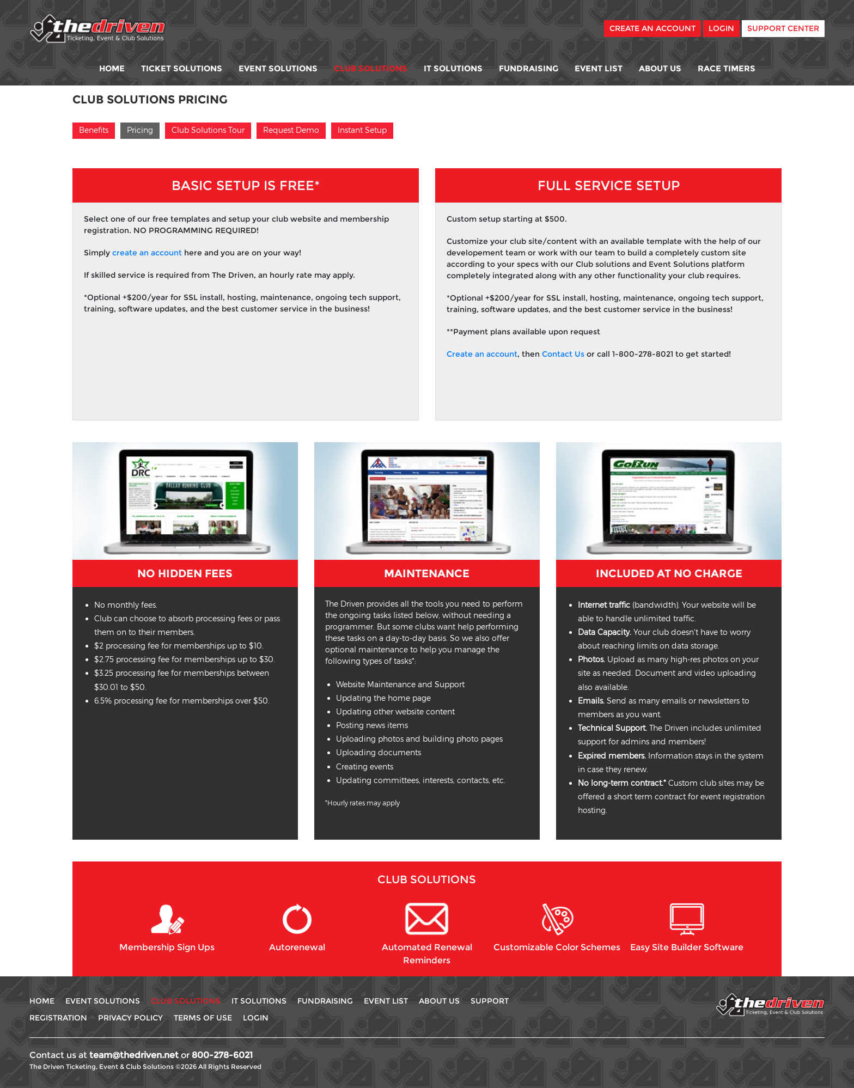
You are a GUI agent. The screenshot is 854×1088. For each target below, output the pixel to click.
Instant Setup (362, 130)
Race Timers (726, 68)
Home (112, 68)
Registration (58, 1018)
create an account (147, 253)
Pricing (140, 130)
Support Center (783, 28)
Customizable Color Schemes (556, 927)
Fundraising (528, 68)
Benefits (93, 130)
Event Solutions (278, 68)
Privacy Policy (130, 1018)
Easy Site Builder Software (686, 927)
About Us (660, 68)
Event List (599, 68)
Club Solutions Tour (208, 130)
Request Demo (291, 130)
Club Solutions (370, 68)
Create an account (482, 354)
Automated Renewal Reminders (427, 934)
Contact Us (563, 354)
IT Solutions (453, 68)
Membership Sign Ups (167, 927)
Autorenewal (297, 927)
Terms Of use (203, 1018)
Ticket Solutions (181, 68)
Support (490, 1001)
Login (721, 28)
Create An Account (652, 28)
